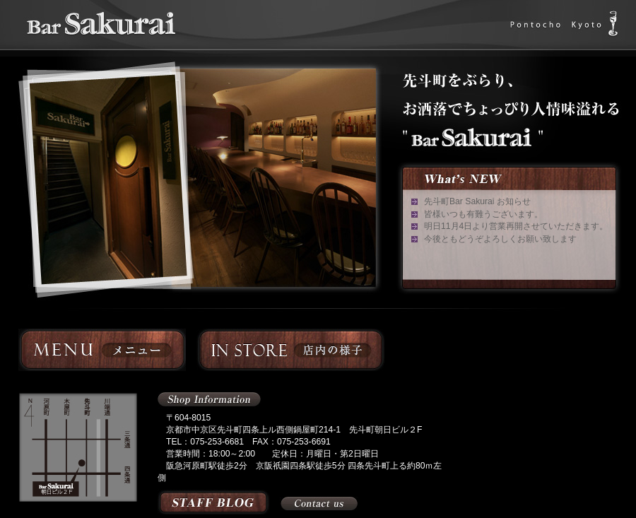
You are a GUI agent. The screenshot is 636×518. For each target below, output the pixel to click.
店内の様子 (290, 350)
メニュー (102, 350)
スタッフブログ (213, 502)
